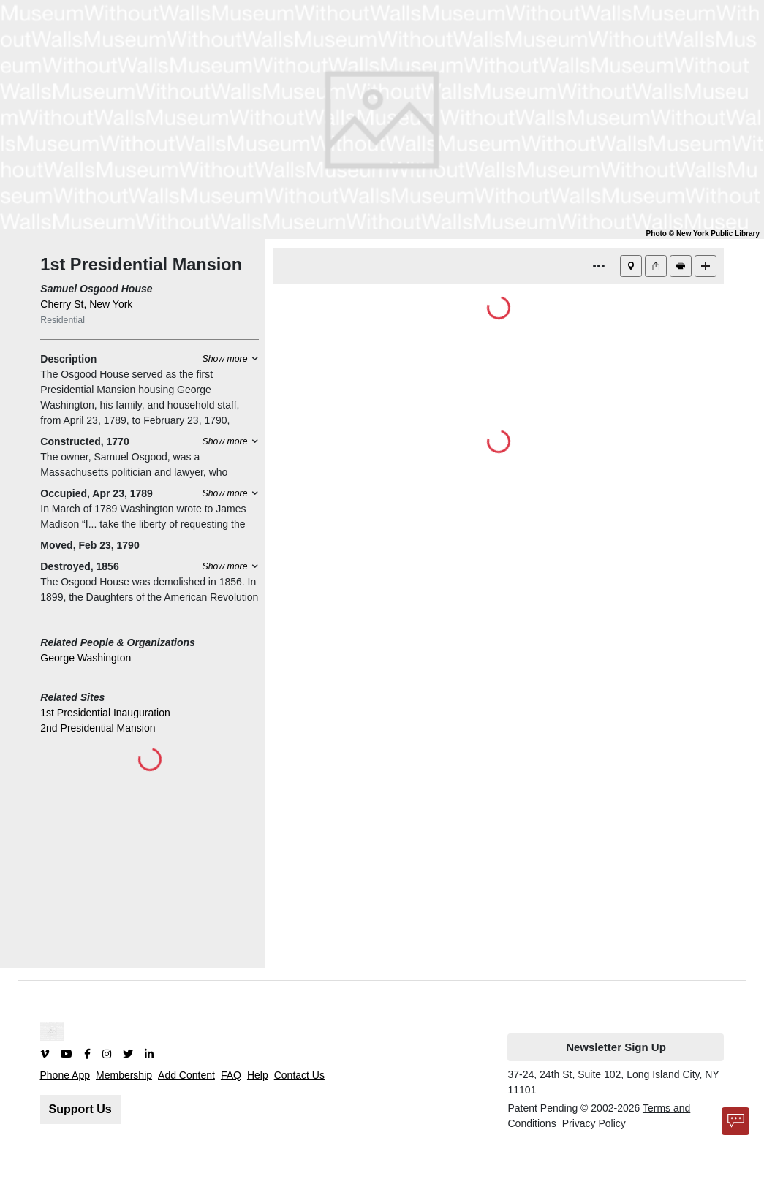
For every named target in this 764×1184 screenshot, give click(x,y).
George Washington (85, 658)
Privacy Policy (594, 1123)
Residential (62, 320)
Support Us (80, 1109)
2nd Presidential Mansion (97, 728)
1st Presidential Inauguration (105, 712)
